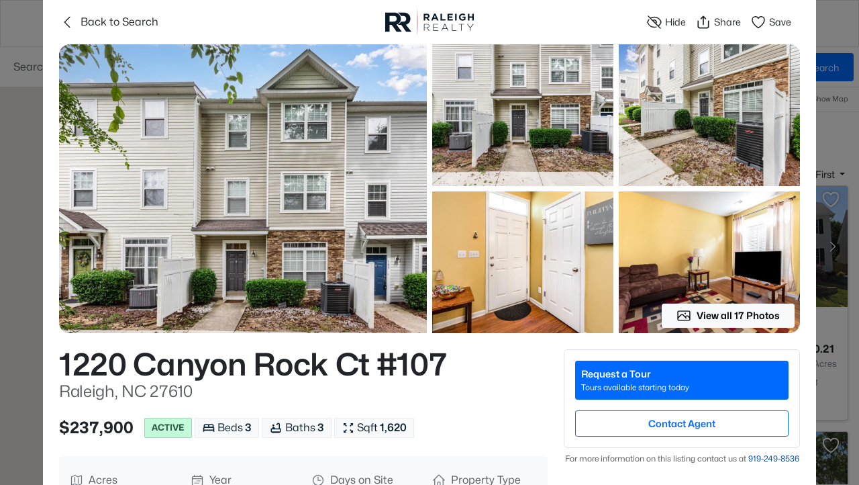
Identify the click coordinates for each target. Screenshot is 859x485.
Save (770, 22)
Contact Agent (681, 423)
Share (718, 22)
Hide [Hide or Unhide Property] (666, 22)
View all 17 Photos (728, 315)
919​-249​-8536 (773, 458)
